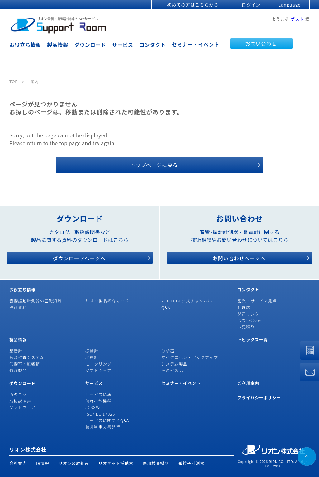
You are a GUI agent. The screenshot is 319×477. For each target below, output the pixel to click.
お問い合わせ (261, 43)
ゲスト (297, 19)
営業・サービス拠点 (257, 301)
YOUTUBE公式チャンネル (186, 301)
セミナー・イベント (195, 44)
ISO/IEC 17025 (100, 414)
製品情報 (57, 44)
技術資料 (18, 307)
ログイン (251, 5)
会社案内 (18, 463)
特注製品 (18, 370)
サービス (122, 44)
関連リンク (248, 314)
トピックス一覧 (252, 339)
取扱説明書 (20, 401)
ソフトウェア (98, 370)
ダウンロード (90, 44)
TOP (13, 82)
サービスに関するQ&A (107, 420)
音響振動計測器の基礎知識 (35, 301)
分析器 (167, 351)
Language (289, 5)
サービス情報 (98, 394)
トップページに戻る (154, 165)
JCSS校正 (94, 407)
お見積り (246, 327)
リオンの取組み (74, 463)
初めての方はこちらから (192, 5)
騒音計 (15, 351)
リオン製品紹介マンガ (107, 301)
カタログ (18, 394)
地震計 (91, 357)
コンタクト (152, 44)
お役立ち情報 (25, 44)
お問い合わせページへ (239, 258)
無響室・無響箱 (24, 364)
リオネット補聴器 (115, 463)
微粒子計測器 (191, 463)
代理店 (243, 307)
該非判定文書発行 (102, 427)
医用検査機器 (156, 463)
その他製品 (172, 370)
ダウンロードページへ (79, 258)
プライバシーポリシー (259, 398)
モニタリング (98, 364)
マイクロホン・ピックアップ (189, 357)
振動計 (91, 351)
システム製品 (174, 364)
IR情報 (42, 463)
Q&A (165, 307)
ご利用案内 (248, 383)
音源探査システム (26, 357)
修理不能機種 (98, 401)
